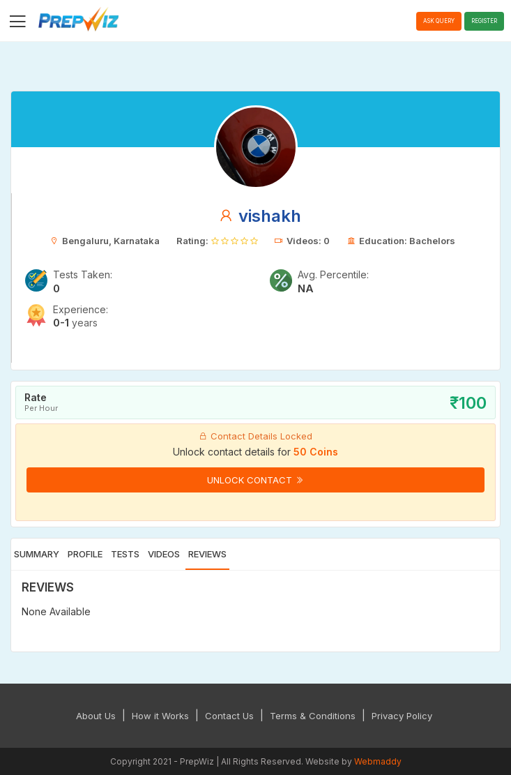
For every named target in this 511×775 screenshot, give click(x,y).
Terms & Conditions (313, 715)
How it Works (160, 715)
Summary (36, 553)
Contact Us (229, 715)
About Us (96, 715)
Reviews (207, 553)
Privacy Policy (402, 715)
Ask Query (439, 20)
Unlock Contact (255, 480)
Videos (164, 553)
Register (484, 20)
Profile (85, 553)
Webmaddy (378, 761)
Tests (125, 553)
